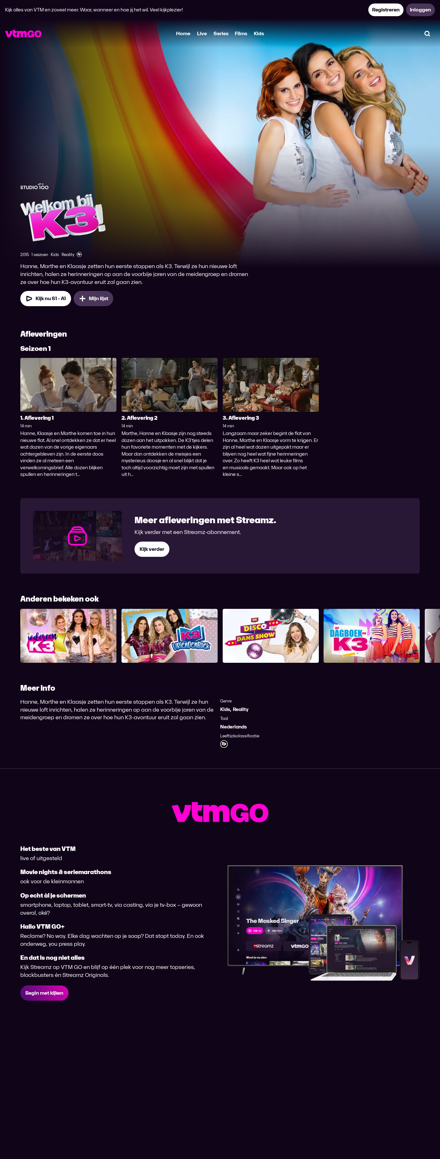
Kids (259, 33)
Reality (240, 709)
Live (202, 33)
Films (241, 33)
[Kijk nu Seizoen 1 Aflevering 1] (45, 298)
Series (220, 33)
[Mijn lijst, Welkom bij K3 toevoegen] (93, 298)
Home (183, 33)
